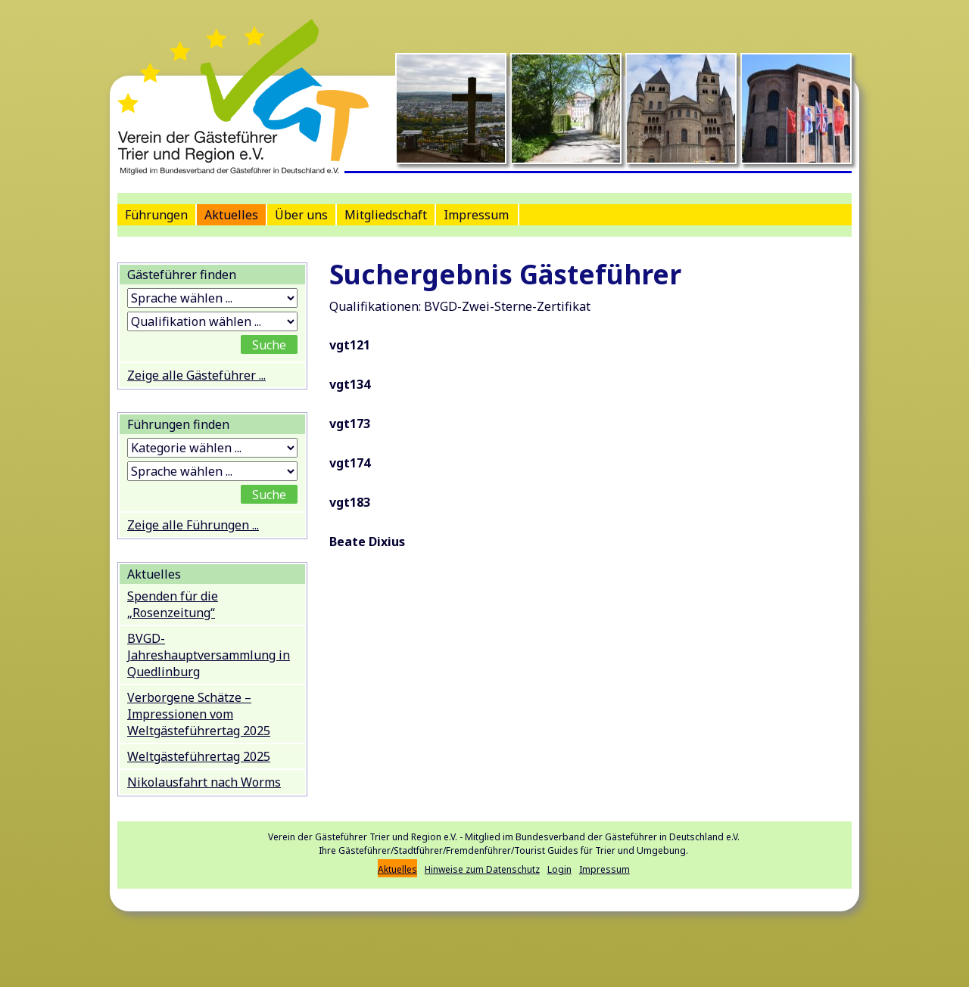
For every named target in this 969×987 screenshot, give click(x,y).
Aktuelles (231, 214)
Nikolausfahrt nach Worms (204, 782)
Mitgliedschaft (385, 214)
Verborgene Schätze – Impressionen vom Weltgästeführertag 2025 (198, 714)
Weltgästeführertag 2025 (198, 756)
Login (559, 869)
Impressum (476, 214)
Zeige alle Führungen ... (193, 525)
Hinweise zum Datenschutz (482, 869)
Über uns (301, 214)
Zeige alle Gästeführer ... (196, 375)
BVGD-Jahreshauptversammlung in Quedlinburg (208, 655)
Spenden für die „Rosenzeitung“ (172, 604)
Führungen (156, 214)
